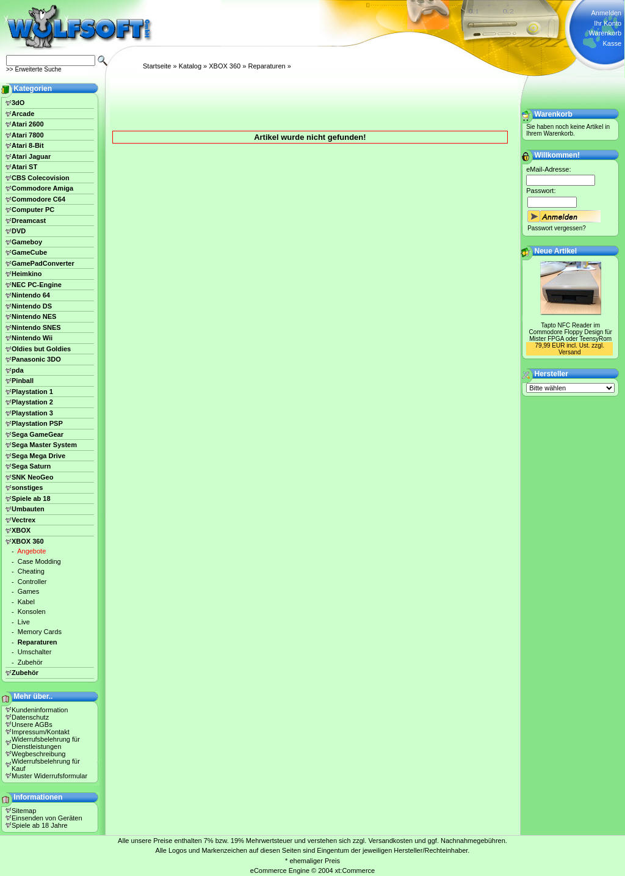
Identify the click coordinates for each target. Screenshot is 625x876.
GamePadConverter (43, 263)
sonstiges (27, 487)
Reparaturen (266, 66)
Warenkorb (605, 33)
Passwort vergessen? (556, 228)
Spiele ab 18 (31, 498)
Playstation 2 (32, 402)
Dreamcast (29, 220)
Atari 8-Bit (28, 145)
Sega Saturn (31, 466)
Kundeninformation (40, 710)
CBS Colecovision (41, 177)
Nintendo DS (32, 306)
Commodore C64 (38, 199)
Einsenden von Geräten (47, 818)
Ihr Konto (607, 23)
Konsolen (32, 611)
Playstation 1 (32, 391)
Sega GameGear (37, 434)
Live (24, 622)
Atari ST (24, 166)
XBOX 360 (224, 66)
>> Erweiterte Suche (34, 69)
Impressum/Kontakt (41, 731)
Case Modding (39, 561)
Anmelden (606, 12)
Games (28, 591)
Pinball (23, 380)
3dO (18, 102)
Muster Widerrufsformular (49, 775)
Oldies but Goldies (41, 348)
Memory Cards (40, 631)
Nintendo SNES (36, 327)
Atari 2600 (28, 124)
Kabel (26, 601)
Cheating (31, 571)
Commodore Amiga (42, 188)
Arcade (23, 113)
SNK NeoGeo (32, 477)
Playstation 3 (32, 413)
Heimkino (27, 273)
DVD (19, 231)
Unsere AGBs (32, 724)
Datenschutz (30, 717)
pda (18, 370)
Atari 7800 (28, 135)
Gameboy (27, 242)
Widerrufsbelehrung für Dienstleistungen (46, 742)
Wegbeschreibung (38, 753)
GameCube (29, 252)
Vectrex (23, 520)
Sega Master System (44, 444)
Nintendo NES (34, 316)
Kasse (611, 43)
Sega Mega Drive (38, 455)
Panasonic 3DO (36, 359)
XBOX (21, 530)
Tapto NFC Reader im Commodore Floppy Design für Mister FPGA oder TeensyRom (570, 332)
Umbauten (28, 509)
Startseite (157, 66)
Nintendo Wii (32, 337)
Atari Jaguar (31, 156)
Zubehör (30, 662)
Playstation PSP (37, 423)
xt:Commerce (355, 870)
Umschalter (35, 651)
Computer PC (33, 209)
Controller (32, 581)
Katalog (190, 66)
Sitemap (24, 810)
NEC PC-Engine (37, 284)
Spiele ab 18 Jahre (40, 825)
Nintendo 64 (31, 295)
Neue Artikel (556, 251)
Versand (569, 352)
